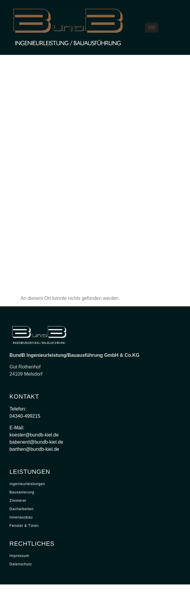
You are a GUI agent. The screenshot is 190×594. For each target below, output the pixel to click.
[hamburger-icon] (151, 28)
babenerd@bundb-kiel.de (36, 442)
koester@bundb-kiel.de (34, 434)
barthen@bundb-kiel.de (34, 449)
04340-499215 (25, 416)
